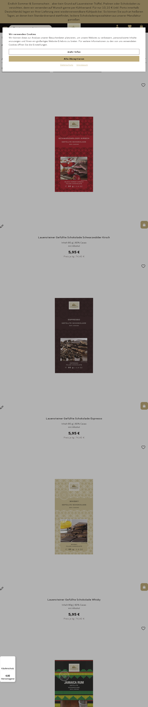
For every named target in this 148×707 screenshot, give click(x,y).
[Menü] (13, 658)
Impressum (82, 56)
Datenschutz (66, 56)
